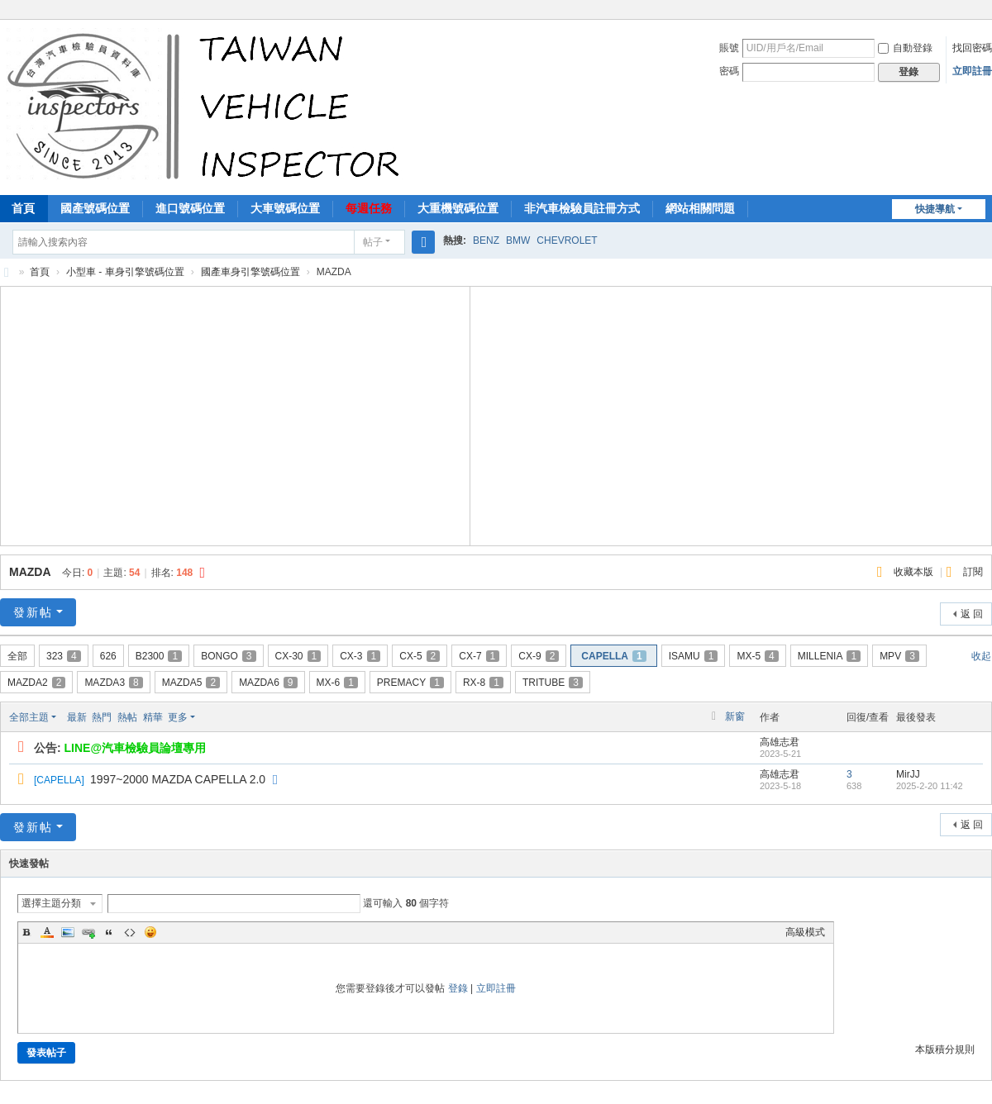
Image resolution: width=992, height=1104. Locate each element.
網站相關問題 (700, 208)
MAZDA (29, 571)
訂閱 (973, 572)
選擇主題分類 (51, 903)
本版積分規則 (945, 1049)
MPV (899, 656)
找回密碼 (972, 48)
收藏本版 (915, 572)
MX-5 (757, 656)
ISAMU (693, 656)
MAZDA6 (268, 682)
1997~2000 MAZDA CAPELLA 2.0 (177, 779)
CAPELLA (613, 656)
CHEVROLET (567, 240)
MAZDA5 (191, 682)
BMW (518, 240)
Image (68, 932)
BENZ (486, 240)
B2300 (159, 656)
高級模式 (805, 932)
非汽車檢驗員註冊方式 (582, 208)
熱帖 (127, 717)
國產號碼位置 (95, 208)
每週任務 (369, 208)
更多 (178, 717)
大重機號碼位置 (457, 208)
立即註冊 (972, 71)
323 (63, 656)
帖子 (373, 242)
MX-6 (337, 682)
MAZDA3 (113, 682)
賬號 (729, 48)
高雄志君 (779, 742)
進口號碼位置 (190, 208)
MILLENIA (829, 656)
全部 (17, 656)
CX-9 (538, 656)
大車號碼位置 (285, 208)
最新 (77, 717)
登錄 (458, 988)
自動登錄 (905, 48)
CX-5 (419, 656)
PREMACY (410, 682)
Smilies (150, 932)
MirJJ (908, 774)
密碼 (729, 71)
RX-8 (483, 682)
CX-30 (298, 656)
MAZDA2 (36, 682)
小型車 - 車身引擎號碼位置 (125, 272)
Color (47, 932)
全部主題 (29, 717)
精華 (153, 717)
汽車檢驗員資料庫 (6, 272)
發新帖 (33, 612)
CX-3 (360, 656)
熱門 (102, 717)
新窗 (735, 716)
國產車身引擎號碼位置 (250, 272)
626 (108, 656)
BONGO (228, 656)
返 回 (972, 614)
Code (130, 932)
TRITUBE (552, 682)
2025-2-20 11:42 (929, 786)
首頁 (40, 272)
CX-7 (479, 656)
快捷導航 (935, 209)
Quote (109, 932)
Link (88, 932)
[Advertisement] (236, 414)
